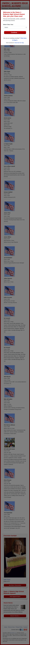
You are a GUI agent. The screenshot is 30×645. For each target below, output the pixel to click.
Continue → (15, 32)
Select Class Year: (8, 24)
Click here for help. (19, 42)
